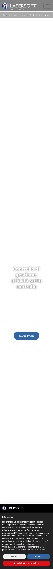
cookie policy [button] (43, 533)
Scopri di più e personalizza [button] (26, 563)
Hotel (23, 15)
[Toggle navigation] (47, 6)
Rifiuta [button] (14, 556)
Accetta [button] (38, 556)
